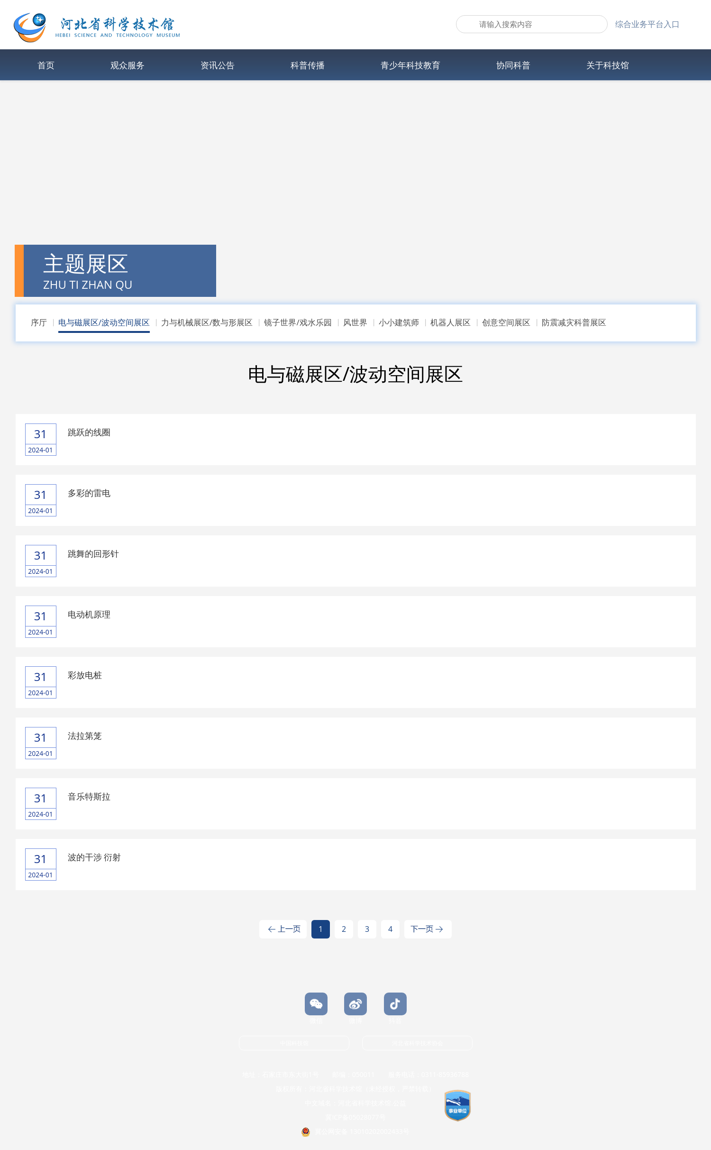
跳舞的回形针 (93, 553)
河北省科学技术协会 (417, 1043)
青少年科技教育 (410, 65)
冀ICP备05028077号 (355, 1117)
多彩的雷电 (89, 492)
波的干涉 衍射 (94, 857)
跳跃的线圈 (89, 432)
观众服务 (127, 65)
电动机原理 (89, 614)
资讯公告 (218, 65)
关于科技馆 (607, 65)
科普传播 (308, 65)
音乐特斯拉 (89, 796)
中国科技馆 (294, 1043)
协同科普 (513, 65)
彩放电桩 (85, 675)
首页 (46, 65)
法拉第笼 (85, 735)
